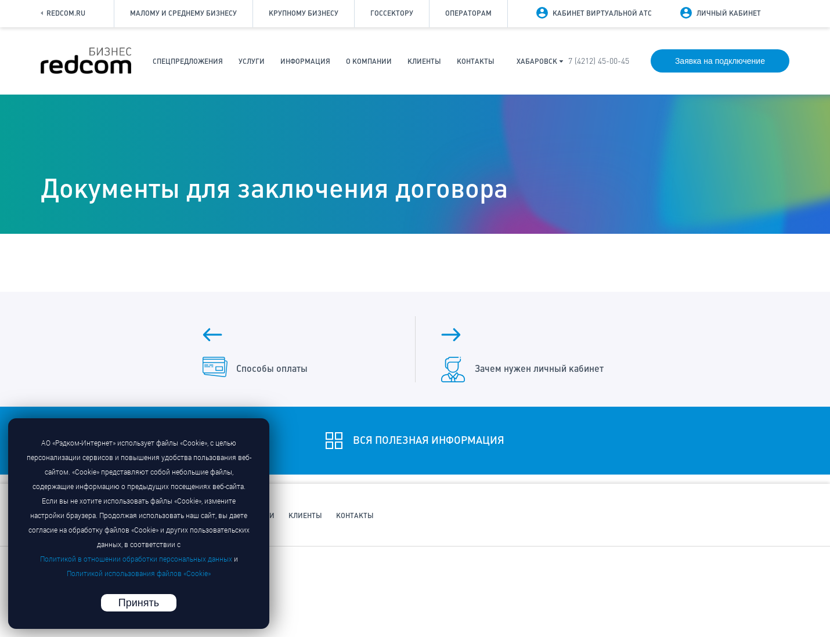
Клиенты (424, 62)
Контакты (476, 62)
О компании (369, 62)
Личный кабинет (729, 13)
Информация (305, 62)
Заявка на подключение (720, 61)
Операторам (468, 13)
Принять (138, 603)
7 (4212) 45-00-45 (598, 61)
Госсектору (391, 13)
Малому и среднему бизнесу (183, 13)
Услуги (252, 62)
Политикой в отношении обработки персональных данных (136, 559)
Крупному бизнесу (303, 13)
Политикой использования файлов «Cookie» (139, 573)
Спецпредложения (188, 62)
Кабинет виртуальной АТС (602, 13)
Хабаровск (537, 62)
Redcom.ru (63, 13)
